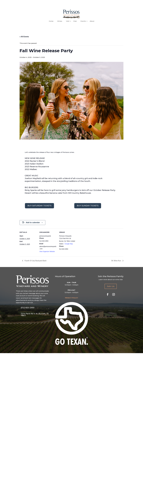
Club (75, 21)
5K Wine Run (116, 261)
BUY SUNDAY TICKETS (87, 206)
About (92, 21)
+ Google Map (68, 244)
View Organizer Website (47, 251)
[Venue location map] (90, 242)
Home (51, 21)
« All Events (24, 37)
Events (83, 21)
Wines (59, 21)
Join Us (110, 286)
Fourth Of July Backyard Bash (35, 261)
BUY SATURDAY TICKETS (39, 206)
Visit (67, 21)
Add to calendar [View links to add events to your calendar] (33, 222)
